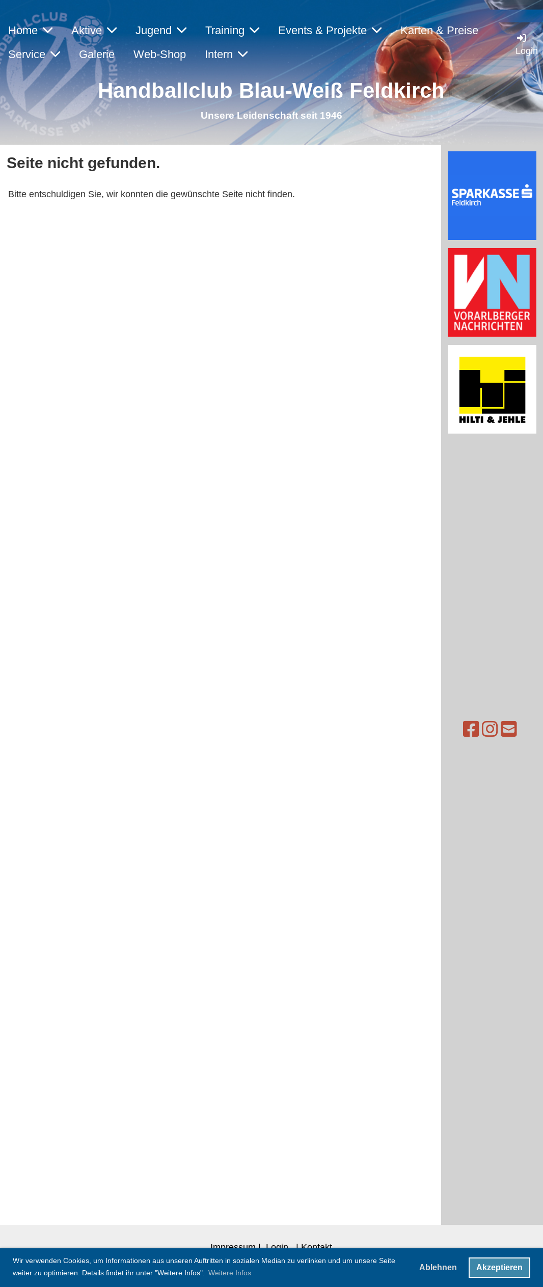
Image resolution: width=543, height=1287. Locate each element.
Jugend (160, 30)
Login (277, 1247)
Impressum (233, 1247)
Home (30, 30)
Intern (226, 54)
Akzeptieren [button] (499, 1267)
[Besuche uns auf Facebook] (451, 729)
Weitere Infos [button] (229, 1273)
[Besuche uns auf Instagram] (470, 729)
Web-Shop (159, 54)
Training (232, 30)
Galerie (97, 54)
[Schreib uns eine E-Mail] (489, 729)
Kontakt (316, 1247)
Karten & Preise (439, 30)
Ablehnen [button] (438, 1267)
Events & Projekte (330, 30)
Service (34, 54)
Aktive (94, 30)
